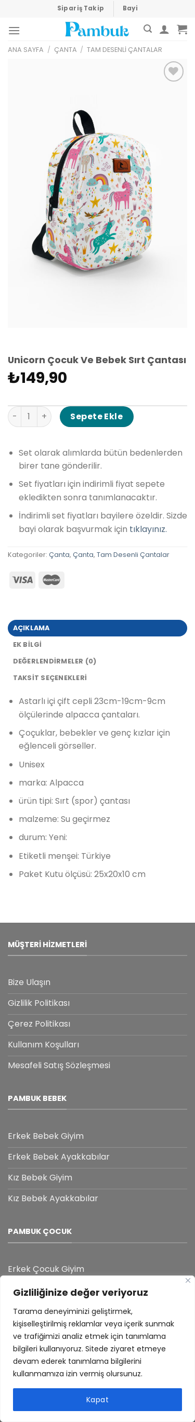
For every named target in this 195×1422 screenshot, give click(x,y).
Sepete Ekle (96, 416)
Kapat (97, 1399)
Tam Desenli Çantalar (124, 49)
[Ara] (148, 29)
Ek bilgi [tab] (27, 644)
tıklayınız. (148, 529)
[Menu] (14, 30)
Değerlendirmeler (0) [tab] (55, 661)
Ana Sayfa (26, 49)
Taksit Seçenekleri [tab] (50, 677)
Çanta (65, 49)
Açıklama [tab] (31, 627)
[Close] (188, 1280)
